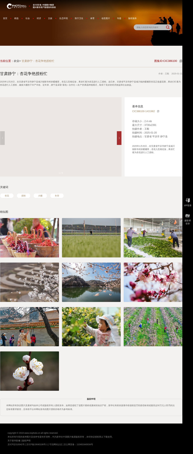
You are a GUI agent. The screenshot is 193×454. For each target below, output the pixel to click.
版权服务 (132, 18)
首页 (5, 18)
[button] (119, 138)
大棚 (40, 195)
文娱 (50, 18)
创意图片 (106, 18)
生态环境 (63, 18)
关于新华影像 (14, 440)
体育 (92, 18)
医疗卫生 (79, 18)
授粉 (23, 195)
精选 (16, 18)
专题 (119, 18)
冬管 (57, 195)
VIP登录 (187, 202)
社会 (28, 18)
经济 (39, 18)
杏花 (7, 195)
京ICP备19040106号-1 (37, 444)
